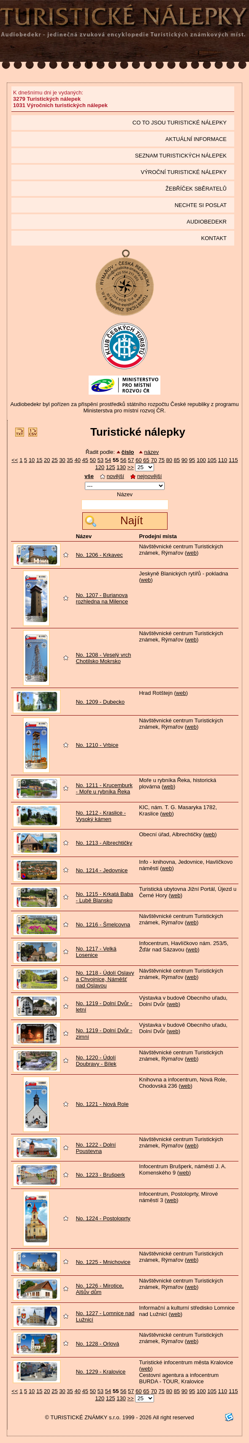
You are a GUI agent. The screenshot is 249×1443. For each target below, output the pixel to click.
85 (177, 460)
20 (47, 460)
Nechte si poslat (201, 205)
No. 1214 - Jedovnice (102, 870)
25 (54, 460)
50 (93, 460)
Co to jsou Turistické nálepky (180, 122)
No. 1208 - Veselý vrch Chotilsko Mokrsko (103, 658)
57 (131, 460)
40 (77, 460)
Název (125, 494)
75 (161, 460)
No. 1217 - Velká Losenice (96, 951)
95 (192, 460)
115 (233, 460)
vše (89, 476)
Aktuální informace (196, 139)
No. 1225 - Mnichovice (103, 1262)
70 (154, 460)
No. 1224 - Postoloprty (103, 1218)
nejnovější (146, 476)
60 (138, 460)
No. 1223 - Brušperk (100, 1175)
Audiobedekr (207, 221)
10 (32, 460)
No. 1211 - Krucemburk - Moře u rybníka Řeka (104, 788)
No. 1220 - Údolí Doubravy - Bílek (96, 1060)
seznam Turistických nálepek (181, 155)
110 (222, 460)
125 (110, 467)
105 (212, 460)
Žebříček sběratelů (196, 188)
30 (62, 460)
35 (70, 460)
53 (100, 460)
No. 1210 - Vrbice (97, 745)
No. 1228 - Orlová (97, 1344)
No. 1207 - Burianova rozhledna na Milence (102, 598)
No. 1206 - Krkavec (99, 555)
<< (14, 460)
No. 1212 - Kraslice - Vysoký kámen (101, 816)
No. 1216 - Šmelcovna (103, 924)
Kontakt (214, 238)
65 (146, 460)
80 (169, 460)
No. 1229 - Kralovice (101, 1371)
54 (108, 460)
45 (85, 460)
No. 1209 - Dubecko (100, 702)
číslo (128, 452)
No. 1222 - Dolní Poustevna (96, 1148)
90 (184, 460)
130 (121, 467)
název (151, 452)
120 (100, 467)
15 (39, 460)
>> (130, 467)
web (192, 553)
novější (112, 476)
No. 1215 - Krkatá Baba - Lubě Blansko (104, 897)
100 (201, 460)
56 (123, 460)
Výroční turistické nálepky (184, 172)
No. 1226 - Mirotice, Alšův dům (100, 1289)
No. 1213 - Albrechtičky (104, 843)
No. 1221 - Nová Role (102, 1104)
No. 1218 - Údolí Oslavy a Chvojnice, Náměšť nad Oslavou (105, 979)
